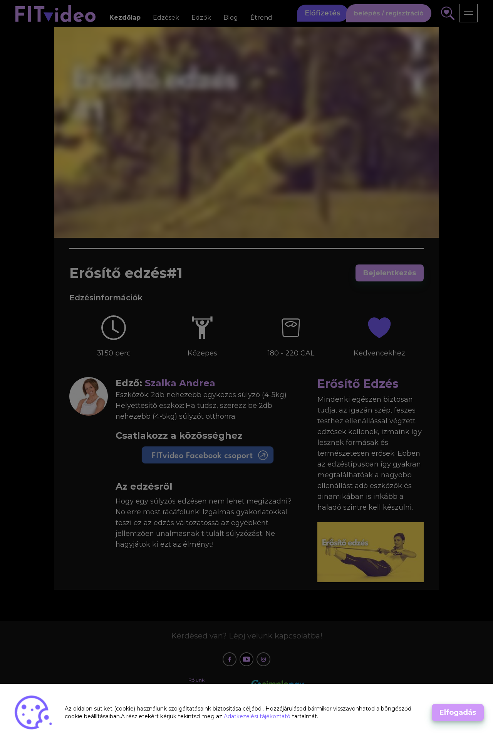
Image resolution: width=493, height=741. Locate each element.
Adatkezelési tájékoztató (258, 716)
